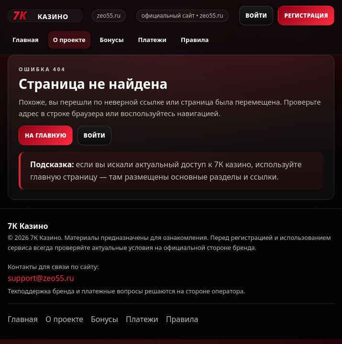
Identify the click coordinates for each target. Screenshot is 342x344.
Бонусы (112, 39)
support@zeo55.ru (41, 278)
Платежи (152, 39)
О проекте (69, 39)
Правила (195, 39)
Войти (256, 15)
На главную (45, 135)
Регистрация (306, 15)
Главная (25, 39)
